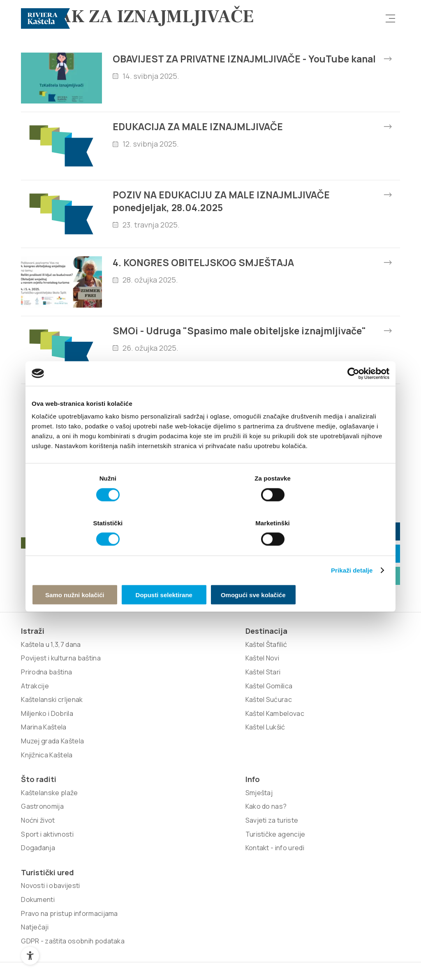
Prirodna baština (46, 747)
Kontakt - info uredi (277, 760)
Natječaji (338, 760)
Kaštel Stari (114, 733)
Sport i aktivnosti (199, 747)
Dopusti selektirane (210, 571)
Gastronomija (194, 719)
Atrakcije (35, 760)
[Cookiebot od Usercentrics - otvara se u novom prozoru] (353, 396)
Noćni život (190, 733)
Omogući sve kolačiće (330, 571)
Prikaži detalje (352, 546)
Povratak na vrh (362, 941)
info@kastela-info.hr (315, 608)
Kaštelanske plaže (201, 705)
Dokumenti (341, 719)
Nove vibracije (362, 868)
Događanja (190, 760)
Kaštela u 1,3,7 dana (51, 705)
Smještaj (262, 705)
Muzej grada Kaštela (52, 816)
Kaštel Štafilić (118, 705)
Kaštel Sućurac (120, 760)
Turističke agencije (278, 747)
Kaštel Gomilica (120, 747)
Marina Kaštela (43, 802)
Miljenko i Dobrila (47, 788)
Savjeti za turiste (274, 733)
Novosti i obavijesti (353, 705)
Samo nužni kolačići (90, 571)
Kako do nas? (269, 719)
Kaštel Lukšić (117, 788)
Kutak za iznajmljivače (316, 630)
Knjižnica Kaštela (46, 829)
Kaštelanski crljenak (52, 774)
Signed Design (83, 882)
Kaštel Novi (114, 719)
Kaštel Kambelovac (126, 774)
